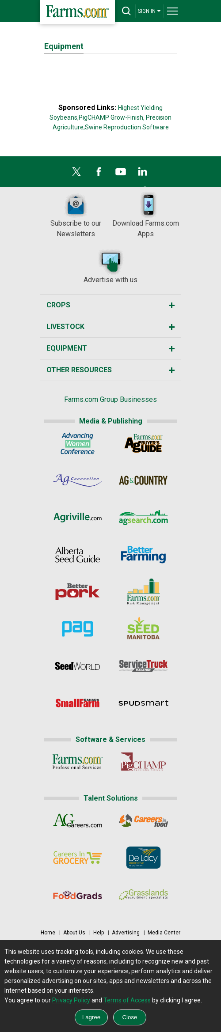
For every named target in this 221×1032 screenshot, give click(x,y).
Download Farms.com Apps (145, 215)
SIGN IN (149, 11)
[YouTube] (121, 174)
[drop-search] (126, 11)
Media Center (164, 933)
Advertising (126, 933)
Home (48, 933)
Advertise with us (110, 266)
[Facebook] (98, 174)
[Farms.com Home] (77, 12)
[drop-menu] (172, 11)
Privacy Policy (71, 1000)
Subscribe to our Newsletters (75, 215)
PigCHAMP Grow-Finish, (112, 117)
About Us (74, 933)
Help (98, 933)
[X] (76, 174)
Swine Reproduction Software (127, 127)
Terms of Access (127, 1000)
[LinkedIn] (143, 174)
